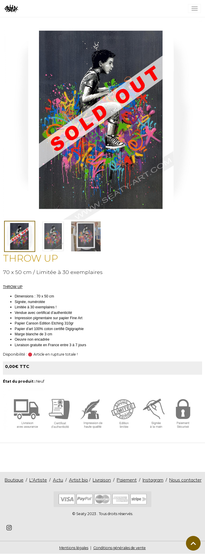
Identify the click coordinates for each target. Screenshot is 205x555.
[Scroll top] (193, 543)
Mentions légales (73, 548)
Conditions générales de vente (119, 548)
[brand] (12, 8)
